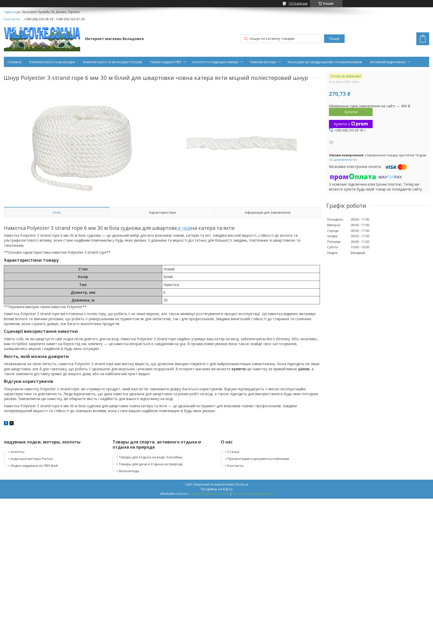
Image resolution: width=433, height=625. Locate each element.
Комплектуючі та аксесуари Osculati (112, 62)
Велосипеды (129, 471)
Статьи (233, 451)
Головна (14, 62)
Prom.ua (242, 484)
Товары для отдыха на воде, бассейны (150, 457)
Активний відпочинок (388, 62)
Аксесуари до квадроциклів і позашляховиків (325, 62)
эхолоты (17, 451)
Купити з (351, 123)
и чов (184, 227)
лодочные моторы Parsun (32, 458)
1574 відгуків (298, 3)
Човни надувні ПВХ (165, 62)
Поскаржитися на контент (209, 493)
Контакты (235, 465)
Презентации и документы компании (258, 458)
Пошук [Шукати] (334, 39)
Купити (350, 111)
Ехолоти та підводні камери (215, 62)
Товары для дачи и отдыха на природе (151, 464)
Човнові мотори (263, 62)
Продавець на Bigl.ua (217, 489)
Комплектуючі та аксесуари (52, 62)
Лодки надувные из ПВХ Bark (34, 465)
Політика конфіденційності (253, 493)
